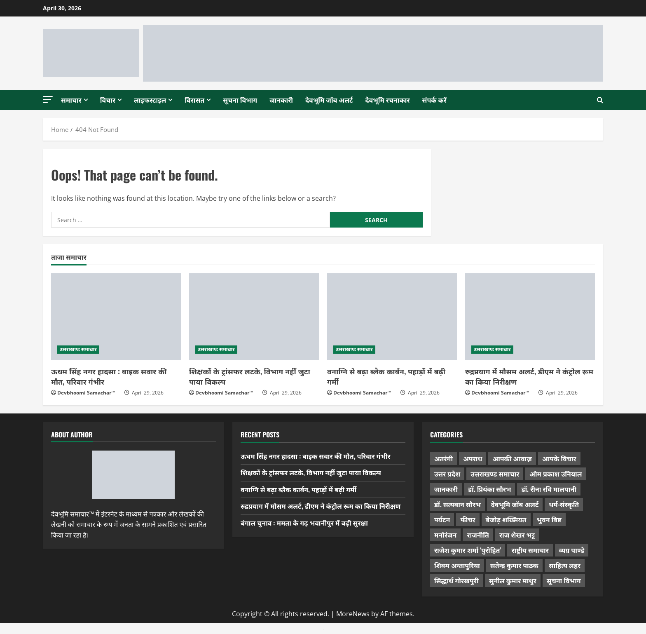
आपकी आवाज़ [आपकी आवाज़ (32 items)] (511, 458)
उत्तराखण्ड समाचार (78, 349)
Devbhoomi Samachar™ (86, 392)
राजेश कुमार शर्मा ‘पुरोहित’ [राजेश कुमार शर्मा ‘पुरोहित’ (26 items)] (467, 550)
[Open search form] (600, 100)
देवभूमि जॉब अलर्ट (329, 100)
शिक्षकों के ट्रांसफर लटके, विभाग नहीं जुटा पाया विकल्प (249, 376)
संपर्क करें (434, 100)
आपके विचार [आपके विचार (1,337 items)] (559, 458)
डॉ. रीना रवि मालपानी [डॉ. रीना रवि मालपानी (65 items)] (548, 489)
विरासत (194, 100)
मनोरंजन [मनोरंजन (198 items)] (445, 535)
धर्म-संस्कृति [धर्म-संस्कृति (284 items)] (564, 504)
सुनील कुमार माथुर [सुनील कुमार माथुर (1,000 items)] (512, 580)
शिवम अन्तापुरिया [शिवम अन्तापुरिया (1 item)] (457, 565)
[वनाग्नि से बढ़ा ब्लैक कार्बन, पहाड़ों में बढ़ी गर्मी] (392, 316)
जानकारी (281, 100)
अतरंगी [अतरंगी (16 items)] (443, 458)
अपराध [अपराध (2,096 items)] (472, 458)
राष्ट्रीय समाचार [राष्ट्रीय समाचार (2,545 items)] (529, 550)
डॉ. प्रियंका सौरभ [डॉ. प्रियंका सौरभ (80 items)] (489, 489)
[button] (48, 99)
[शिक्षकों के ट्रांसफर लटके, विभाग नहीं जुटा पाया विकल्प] (254, 316)
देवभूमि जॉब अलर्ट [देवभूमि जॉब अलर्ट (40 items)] (515, 504)
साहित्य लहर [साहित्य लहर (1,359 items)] (564, 565)
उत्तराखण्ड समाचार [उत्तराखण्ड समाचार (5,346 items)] (494, 474)
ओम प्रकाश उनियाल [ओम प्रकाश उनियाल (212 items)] (555, 474)
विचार (107, 100)
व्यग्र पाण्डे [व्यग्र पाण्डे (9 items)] (571, 550)
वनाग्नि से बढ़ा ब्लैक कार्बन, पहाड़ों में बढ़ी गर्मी (386, 376)
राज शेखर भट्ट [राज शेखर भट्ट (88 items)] (517, 535)
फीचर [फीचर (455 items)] (467, 519)
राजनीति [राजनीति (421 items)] (478, 535)
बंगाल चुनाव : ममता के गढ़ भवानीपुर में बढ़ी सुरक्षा (304, 523)
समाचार (71, 100)
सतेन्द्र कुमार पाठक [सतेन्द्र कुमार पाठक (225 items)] (514, 565)
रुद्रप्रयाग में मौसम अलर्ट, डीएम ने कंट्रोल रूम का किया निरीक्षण (529, 376)
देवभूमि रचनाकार (387, 100)
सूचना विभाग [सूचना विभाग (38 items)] (564, 580)
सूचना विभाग (240, 100)
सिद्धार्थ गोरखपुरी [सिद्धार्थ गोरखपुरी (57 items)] (456, 580)
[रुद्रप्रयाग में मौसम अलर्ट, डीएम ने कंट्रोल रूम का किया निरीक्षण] (530, 316)
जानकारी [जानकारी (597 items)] (446, 489)
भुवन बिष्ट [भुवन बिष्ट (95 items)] (549, 519)
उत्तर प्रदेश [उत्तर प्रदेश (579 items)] (447, 474)
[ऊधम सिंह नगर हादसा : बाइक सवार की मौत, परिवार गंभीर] (116, 316)
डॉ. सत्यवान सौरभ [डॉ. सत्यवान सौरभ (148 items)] (457, 504)
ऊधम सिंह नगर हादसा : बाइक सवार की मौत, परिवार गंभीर (108, 376)
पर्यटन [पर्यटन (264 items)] (442, 519)
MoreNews (353, 613)
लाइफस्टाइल (150, 100)
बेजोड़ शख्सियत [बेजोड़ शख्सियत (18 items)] (506, 519)
